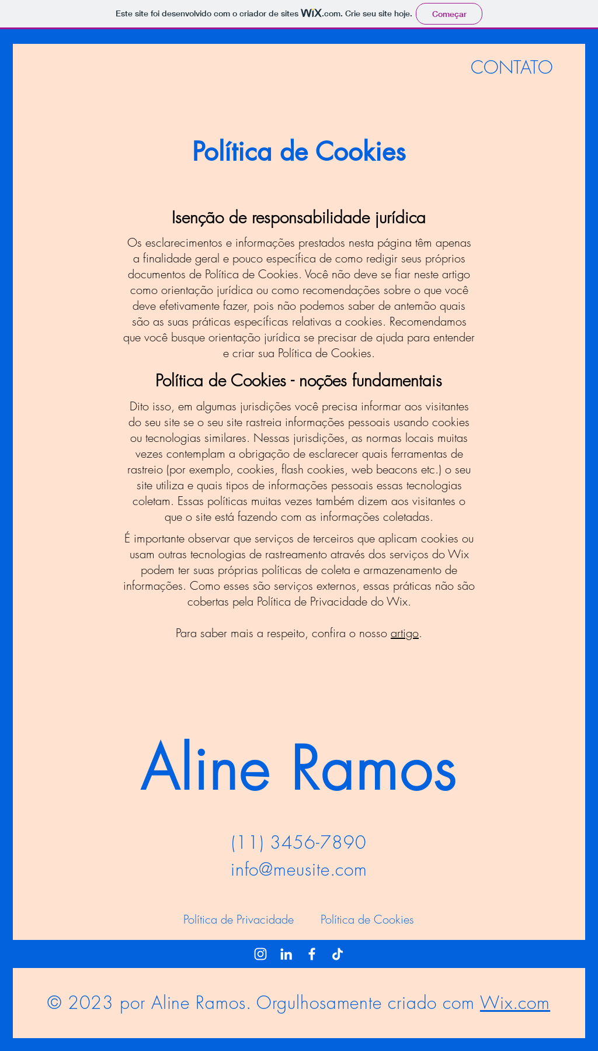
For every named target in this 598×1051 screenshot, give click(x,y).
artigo (405, 633)
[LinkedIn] (286, 954)
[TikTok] (337, 954)
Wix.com (515, 1002)
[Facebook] (312, 954)
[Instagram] (260, 954)
